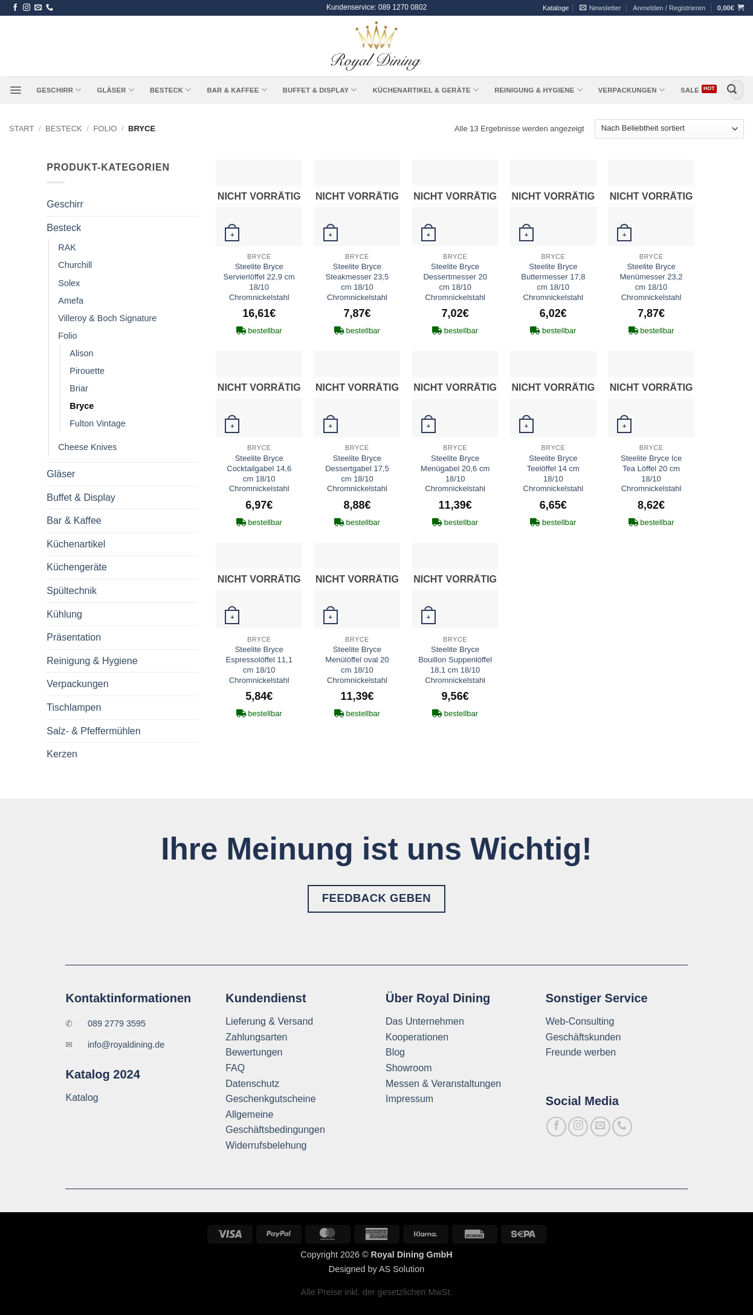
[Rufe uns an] (49, 8)
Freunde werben (581, 1052)
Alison (81, 353)
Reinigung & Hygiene (538, 90)
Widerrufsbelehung (265, 1145)
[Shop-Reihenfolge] (669, 129)
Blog (395, 1052)
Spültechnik (72, 591)
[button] (600, 8)
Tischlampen (74, 707)
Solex (69, 283)
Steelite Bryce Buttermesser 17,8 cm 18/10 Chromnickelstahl (553, 282)
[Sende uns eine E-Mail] (38, 8)
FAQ (235, 1068)
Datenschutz (252, 1083)
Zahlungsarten (256, 1037)
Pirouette (87, 371)
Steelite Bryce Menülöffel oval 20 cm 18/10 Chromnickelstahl (357, 665)
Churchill (75, 265)
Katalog (81, 1097)
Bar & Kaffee (237, 90)
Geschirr (58, 90)
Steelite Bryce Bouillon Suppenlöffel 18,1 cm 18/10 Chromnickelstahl (455, 665)
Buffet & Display (320, 90)
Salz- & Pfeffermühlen (93, 731)
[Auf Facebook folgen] (15, 8)
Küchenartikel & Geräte (426, 90)
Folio (105, 128)
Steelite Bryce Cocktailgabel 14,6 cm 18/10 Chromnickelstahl (259, 474)
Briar (78, 388)
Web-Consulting (580, 1021)
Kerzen (62, 754)
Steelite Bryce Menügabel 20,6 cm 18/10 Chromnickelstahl (455, 474)
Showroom (408, 1068)
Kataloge (556, 7)
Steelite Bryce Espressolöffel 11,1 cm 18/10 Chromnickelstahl (259, 665)
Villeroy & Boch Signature (107, 318)
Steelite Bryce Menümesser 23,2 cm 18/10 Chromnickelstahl (651, 282)
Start (21, 128)
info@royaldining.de (126, 1044)
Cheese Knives (87, 447)
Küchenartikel (76, 544)
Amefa (70, 300)
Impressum (409, 1099)
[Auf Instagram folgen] (26, 8)
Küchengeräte (77, 567)
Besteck (170, 90)
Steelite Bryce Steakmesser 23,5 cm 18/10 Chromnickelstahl (357, 282)
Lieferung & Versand (269, 1021)
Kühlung (64, 614)
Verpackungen (631, 90)
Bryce (81, 406)
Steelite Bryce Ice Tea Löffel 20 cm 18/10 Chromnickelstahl (651, 474)
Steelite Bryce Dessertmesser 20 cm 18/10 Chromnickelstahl (454, 282)
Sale (689, 90)
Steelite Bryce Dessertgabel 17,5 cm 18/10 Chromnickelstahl (357, 474)
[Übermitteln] (732, 90)
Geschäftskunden (583, 1037)
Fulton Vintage (97, 423)
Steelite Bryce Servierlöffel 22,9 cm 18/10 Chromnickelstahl (259, 282)
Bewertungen (253, 1052)
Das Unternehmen (425, 1021)
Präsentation (74, 637)
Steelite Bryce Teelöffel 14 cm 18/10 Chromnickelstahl (553, 474)
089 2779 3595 (117, 1023)
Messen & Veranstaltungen (443, 1083)
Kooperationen (417, 1037)
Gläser (115, 90)
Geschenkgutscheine (270, 1099)
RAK (67, 247)
